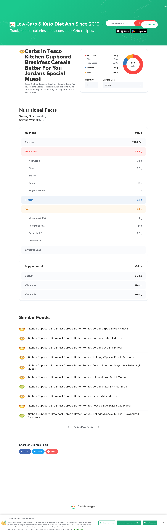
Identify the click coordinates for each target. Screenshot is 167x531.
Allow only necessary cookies (129, 524)
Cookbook (102, 13)
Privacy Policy (135, 6)
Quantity (89, 79)
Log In (135, 13)
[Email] (120, 23)
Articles (88, 13)
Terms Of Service (151, 6)
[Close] (163, 524)
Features (53, 13)
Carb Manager (22, 13)
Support (114, 13)
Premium (67, 13)
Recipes (78, 13)
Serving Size (109, 79)
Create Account (145, 23)
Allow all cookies (150, 524)
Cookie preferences (107, 524)
